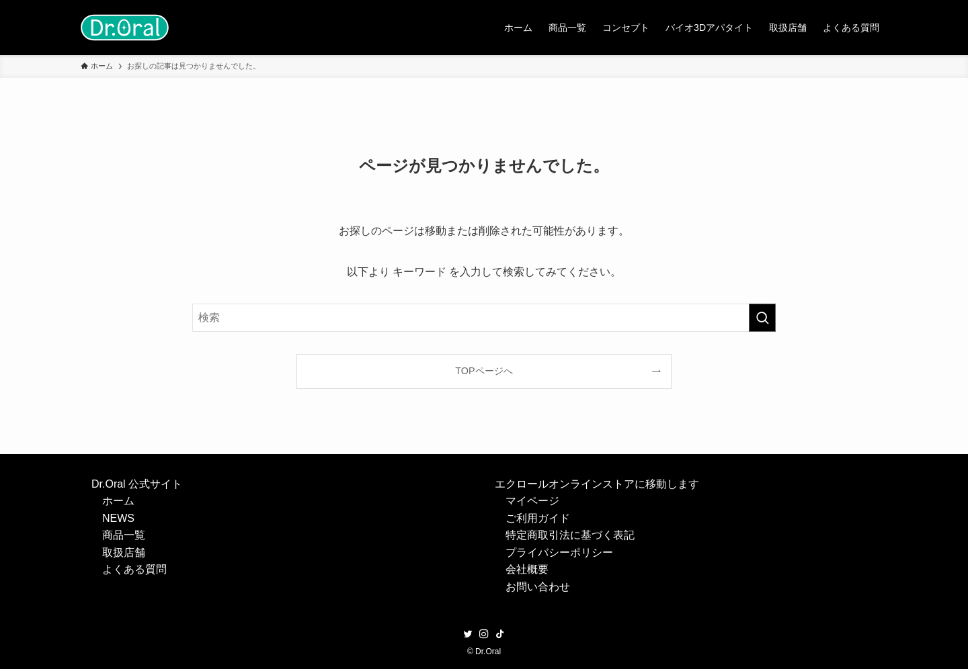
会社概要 (527, 569)
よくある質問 (134, 569)
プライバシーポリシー (559, 552)
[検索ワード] (484, 318)
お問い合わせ (538, 586)
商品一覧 (123, 535)
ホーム (118, 500)
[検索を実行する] (762, 318)
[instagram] (484, 634)
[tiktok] (500, 634)
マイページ (532, 500)
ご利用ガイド (538, 518)
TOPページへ (483, 370)
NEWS (118, 518)
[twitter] (468, 634)
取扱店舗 (123, 552)
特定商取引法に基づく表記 (570, 535)
